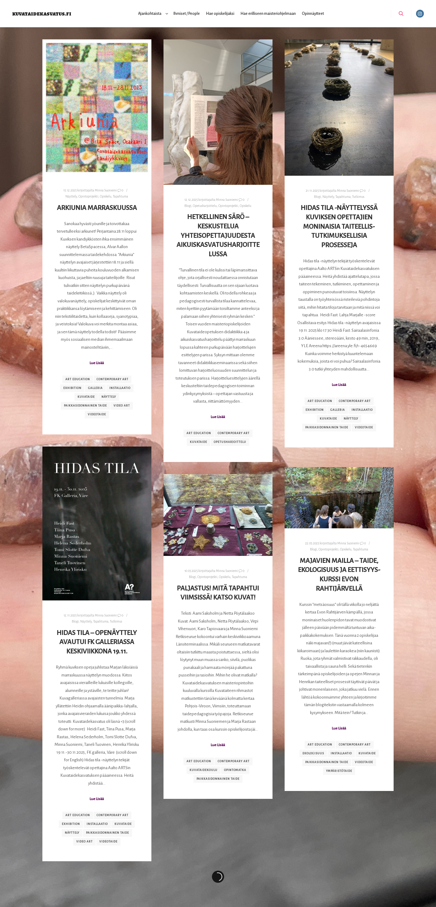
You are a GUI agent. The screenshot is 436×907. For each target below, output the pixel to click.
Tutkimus (358, 196)
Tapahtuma (120, 196)
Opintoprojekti (88, 196)
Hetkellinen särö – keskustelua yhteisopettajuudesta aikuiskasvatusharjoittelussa (218, 235)
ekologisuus (313, 753)
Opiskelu (105, 196)
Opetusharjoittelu (205, 206)
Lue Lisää (97, 363)
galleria (95, 388)
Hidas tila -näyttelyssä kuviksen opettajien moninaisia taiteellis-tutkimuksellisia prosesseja (339, 226)
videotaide (97, 414)
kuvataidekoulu (203, 770)
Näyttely (71, 196)
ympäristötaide (339, 770)
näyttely (108, 396)
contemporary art (112, 379)
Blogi (187, 206)
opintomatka (235, 770)
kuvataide (86, 396)
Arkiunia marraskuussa (97, 207)
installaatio (119, 388)
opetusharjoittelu (230, 442)
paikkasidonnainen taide (85, 405)
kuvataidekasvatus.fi (41, 13)
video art (122, 405)
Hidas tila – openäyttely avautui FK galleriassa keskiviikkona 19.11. (97, 642)
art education (77, 379)
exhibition (72, 388)
